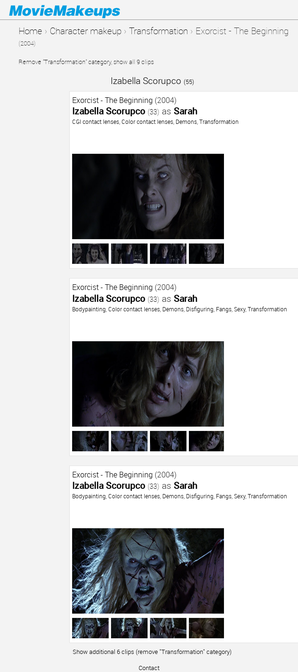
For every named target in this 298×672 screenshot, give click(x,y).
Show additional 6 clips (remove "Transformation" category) (152, 651)
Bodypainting (89, 309)
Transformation (158, 31)
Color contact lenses (147, 121)
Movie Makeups (78, 9)
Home (30, 31)
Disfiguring (200, 309)
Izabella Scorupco (152, 80)
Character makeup (85, 31)
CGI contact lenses (95, 121)
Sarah (185, 111)
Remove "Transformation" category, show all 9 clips (86, 61)
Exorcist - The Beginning (112, 100)
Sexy (239, 309)
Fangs (224, 309)
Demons (186, 121)
